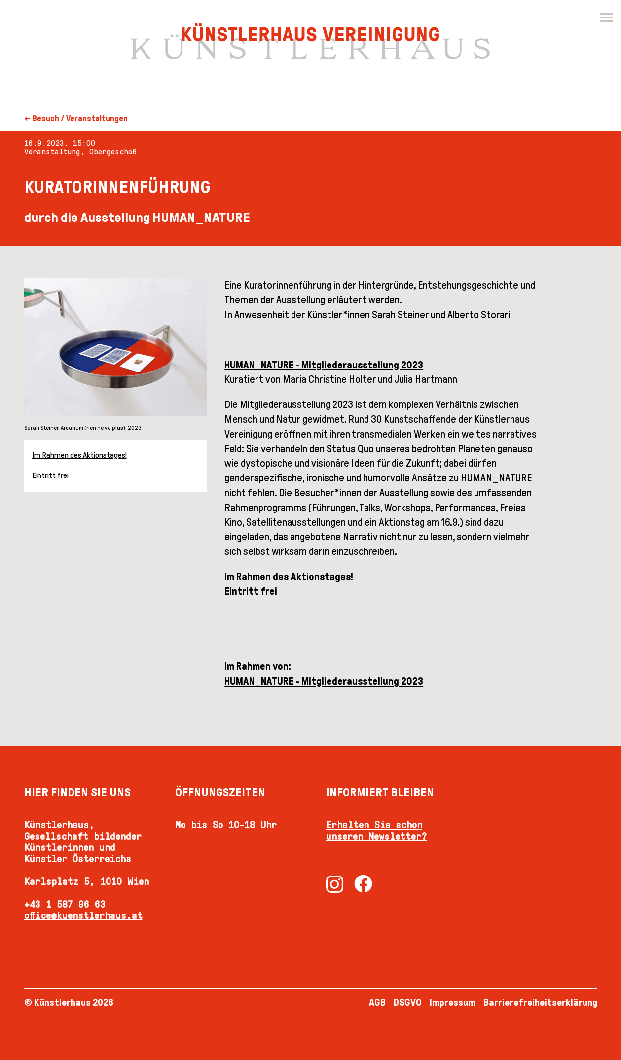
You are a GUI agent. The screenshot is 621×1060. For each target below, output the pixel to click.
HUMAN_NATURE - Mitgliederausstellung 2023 (323, 681)
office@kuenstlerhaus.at (83, 915)
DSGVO (408, 1002)
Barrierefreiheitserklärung (540, 1002)
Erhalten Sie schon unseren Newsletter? (376, 830)
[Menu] (606, 18)
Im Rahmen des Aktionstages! (79, 455)
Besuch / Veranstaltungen (80, 118)
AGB (377, 1002)
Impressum (452, 1002)
